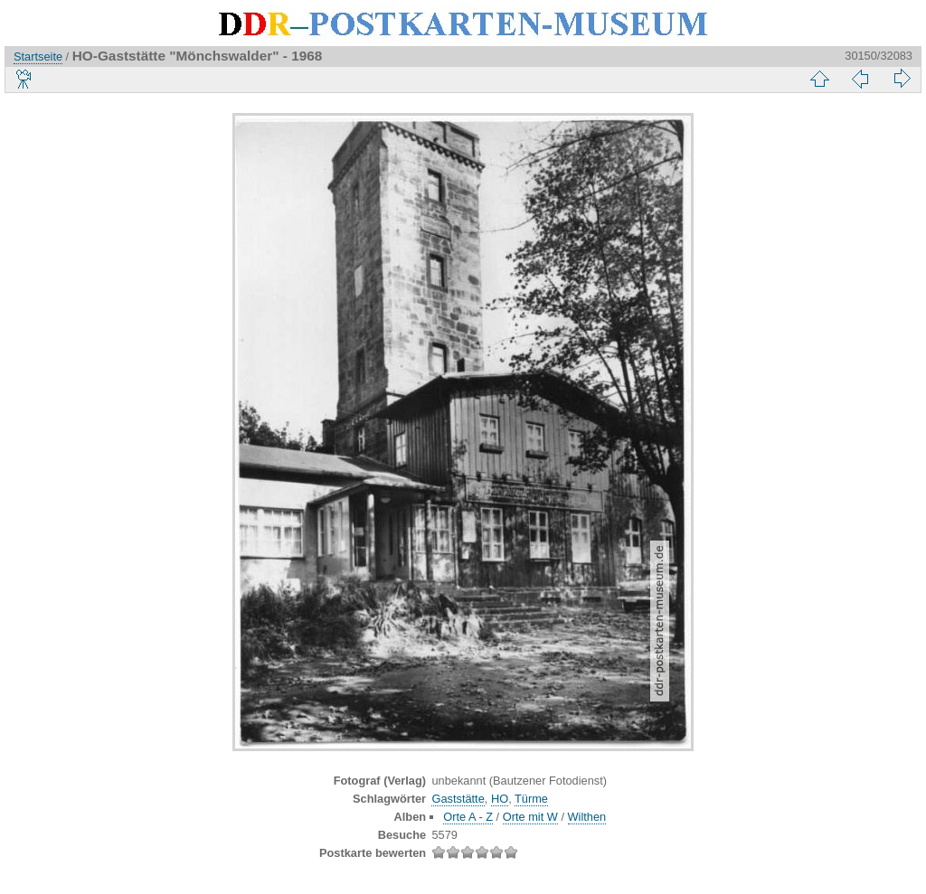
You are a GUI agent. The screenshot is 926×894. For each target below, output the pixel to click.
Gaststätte (457, 798)
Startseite (38, 56)
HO (499, 798)
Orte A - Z (468, 816)
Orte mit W (530, 816)
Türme (531, 798)
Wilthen (587, 816)
